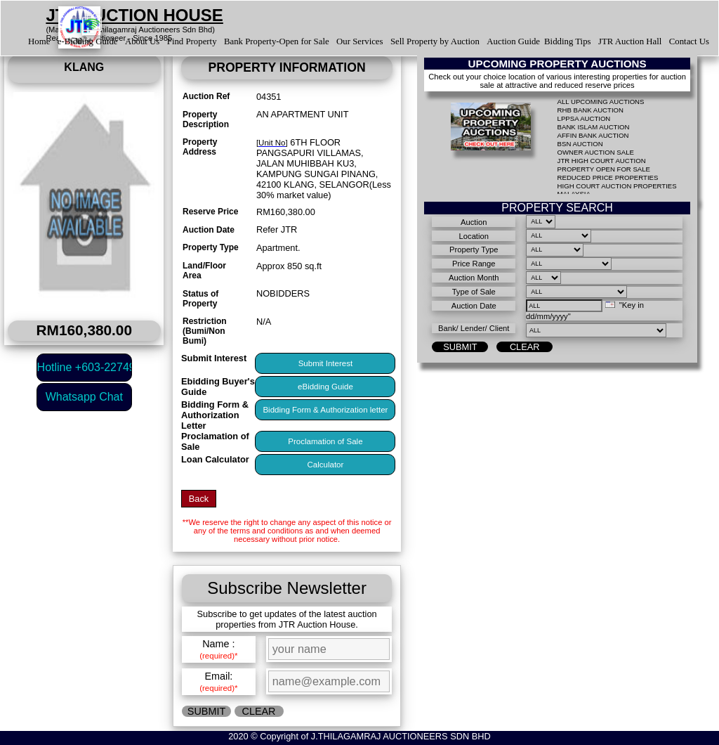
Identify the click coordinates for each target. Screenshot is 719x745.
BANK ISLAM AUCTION (594, 127)
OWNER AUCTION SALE (596, 152)
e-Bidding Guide (88, 41)
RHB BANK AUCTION (591, 110)
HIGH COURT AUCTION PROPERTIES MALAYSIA (617, 189)
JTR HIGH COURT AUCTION (602, 160)
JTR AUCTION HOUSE (134, 15)
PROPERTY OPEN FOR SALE (604, 169)
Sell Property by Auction (435, 41)
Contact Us (689, 41)
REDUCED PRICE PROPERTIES (608, 177)
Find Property (192, 41)
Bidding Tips (567, 41)
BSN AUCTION (580, 144)
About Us (142, 41)
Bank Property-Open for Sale (276, 41)
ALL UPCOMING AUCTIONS (601, 101)
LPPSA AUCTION (584, 118)
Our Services (359, 41)
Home (39, 41)
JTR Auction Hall (629, 41)
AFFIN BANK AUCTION (593, 135)
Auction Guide (513, 41)
